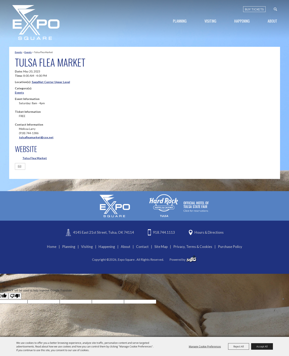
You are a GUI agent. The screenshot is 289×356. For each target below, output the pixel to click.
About (272, 21)
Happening (242, 21)
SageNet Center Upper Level (51, 82)
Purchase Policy (230, 246)
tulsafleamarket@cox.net (36, 137)
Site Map (161, 246)
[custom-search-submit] (275, 9)
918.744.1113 (164, 232)
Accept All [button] (262, 346)
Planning (180, 21)
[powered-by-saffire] (191, 259)
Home (51, 246)
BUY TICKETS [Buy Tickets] (254, 9)
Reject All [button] (238, 346)
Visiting (210, 21)
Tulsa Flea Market (34, 158)
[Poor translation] (14, 296)
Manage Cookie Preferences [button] (205, 346)
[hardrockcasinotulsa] (179, 205)
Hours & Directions (209, 232)
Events (18, 52)
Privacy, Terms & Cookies (192, 246)
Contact (142, 246)
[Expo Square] (35, 22)
